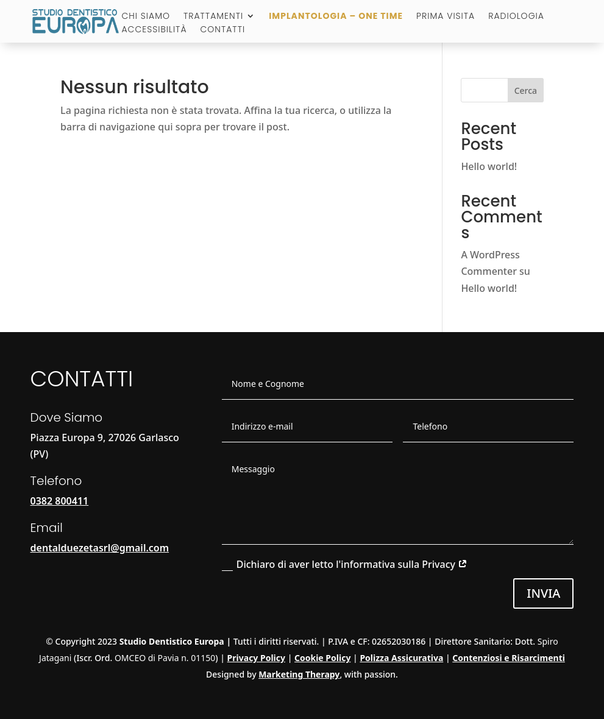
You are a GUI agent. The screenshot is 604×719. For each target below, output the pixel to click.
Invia (543, 593)
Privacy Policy (256, 658)
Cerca (525, 90)
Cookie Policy (322, 658)
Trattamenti (213, 17)
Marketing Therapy (298, 674)
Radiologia (516, 17)
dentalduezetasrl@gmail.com (99, 547)
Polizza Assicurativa (401, 658)
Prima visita (445, 17)
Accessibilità (154, 30)
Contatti (223, 30)
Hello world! (489, 166)
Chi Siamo (145, 17)
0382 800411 (59, 501)
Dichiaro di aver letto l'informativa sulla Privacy (344, 564)
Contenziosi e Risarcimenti (508, 658)
